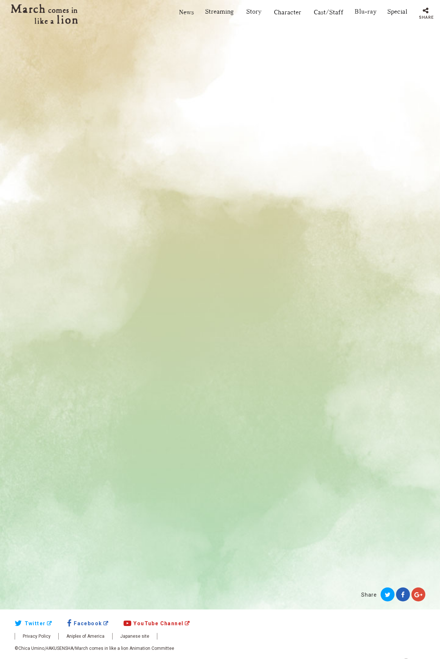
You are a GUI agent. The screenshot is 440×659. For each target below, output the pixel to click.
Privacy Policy (37, 636)
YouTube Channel (154, 623)
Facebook (84, 623)
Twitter (30, 623)
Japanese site (134, 636)
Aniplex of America (85, 636)
